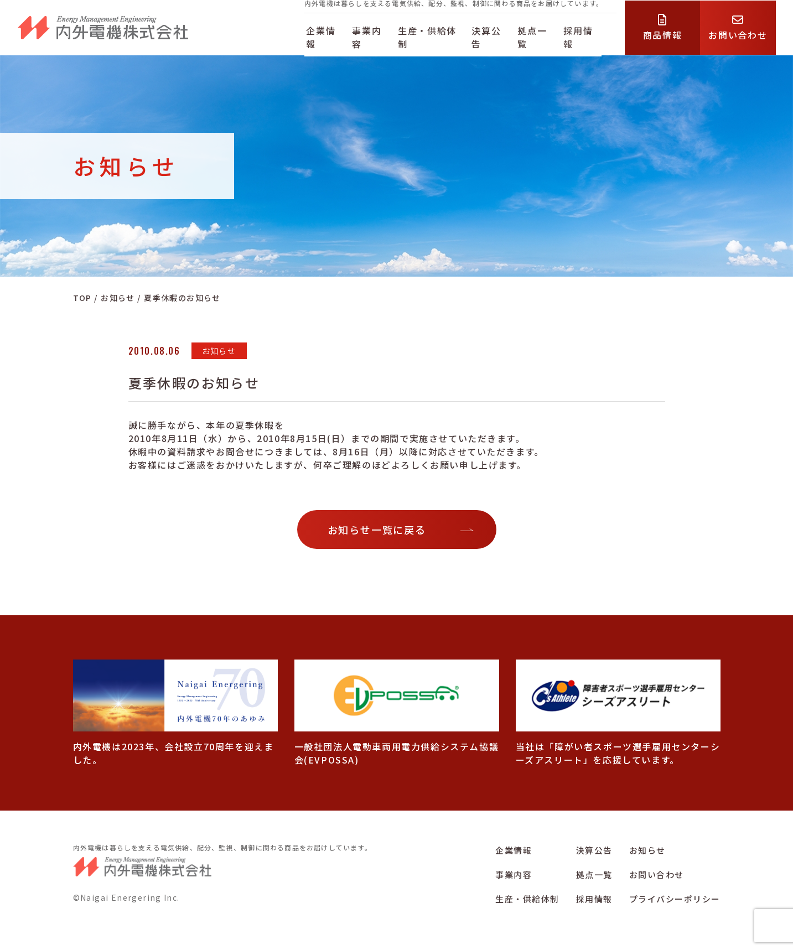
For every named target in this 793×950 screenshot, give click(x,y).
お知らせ (647, 850)
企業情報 (324, 34)
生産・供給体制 (435, 34)
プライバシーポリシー (675, 899)
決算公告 (497, 34)
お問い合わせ (656, 874)
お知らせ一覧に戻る (377, 529)
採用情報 (592, 34)
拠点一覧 (545, 34)
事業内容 (372, 34)
